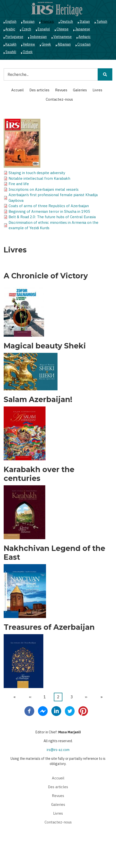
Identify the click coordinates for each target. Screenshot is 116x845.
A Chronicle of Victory (46, 276)
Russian (29, 21)
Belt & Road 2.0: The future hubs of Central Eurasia (52, 216)
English (10, 21)
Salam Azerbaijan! (38, 399)
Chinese (63, 29)
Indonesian (38, 37)
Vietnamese (62, 37)
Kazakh (10, 44)
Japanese (82, 29)
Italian (85, 21)
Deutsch (66, 21)
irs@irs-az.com (58, 750)
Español (44, 29)
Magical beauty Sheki (45, 346)
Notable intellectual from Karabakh (39, 178)
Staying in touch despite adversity (37, 172)
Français (47, 21)
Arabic (10, 29)
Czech (26, 29)
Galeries (80, 90)
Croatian (84, 44)
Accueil (17, 90)
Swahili (10, 52)
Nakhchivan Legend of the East (54, 553)
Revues (61, 90)
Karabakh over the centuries (39, 474)
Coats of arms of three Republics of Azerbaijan (49, 205)
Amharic (84, 37)
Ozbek (28, 52)
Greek (46, 44)
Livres (97, 90)
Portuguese (14, 37)
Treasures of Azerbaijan (49, 627)
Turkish (101, 21)
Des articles (39, 90)
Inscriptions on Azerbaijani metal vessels (44, 189)
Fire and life (19, 183)
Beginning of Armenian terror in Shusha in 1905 (49, 211)
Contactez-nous (59, 99)
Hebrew (29, 44)
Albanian (64, 44)
